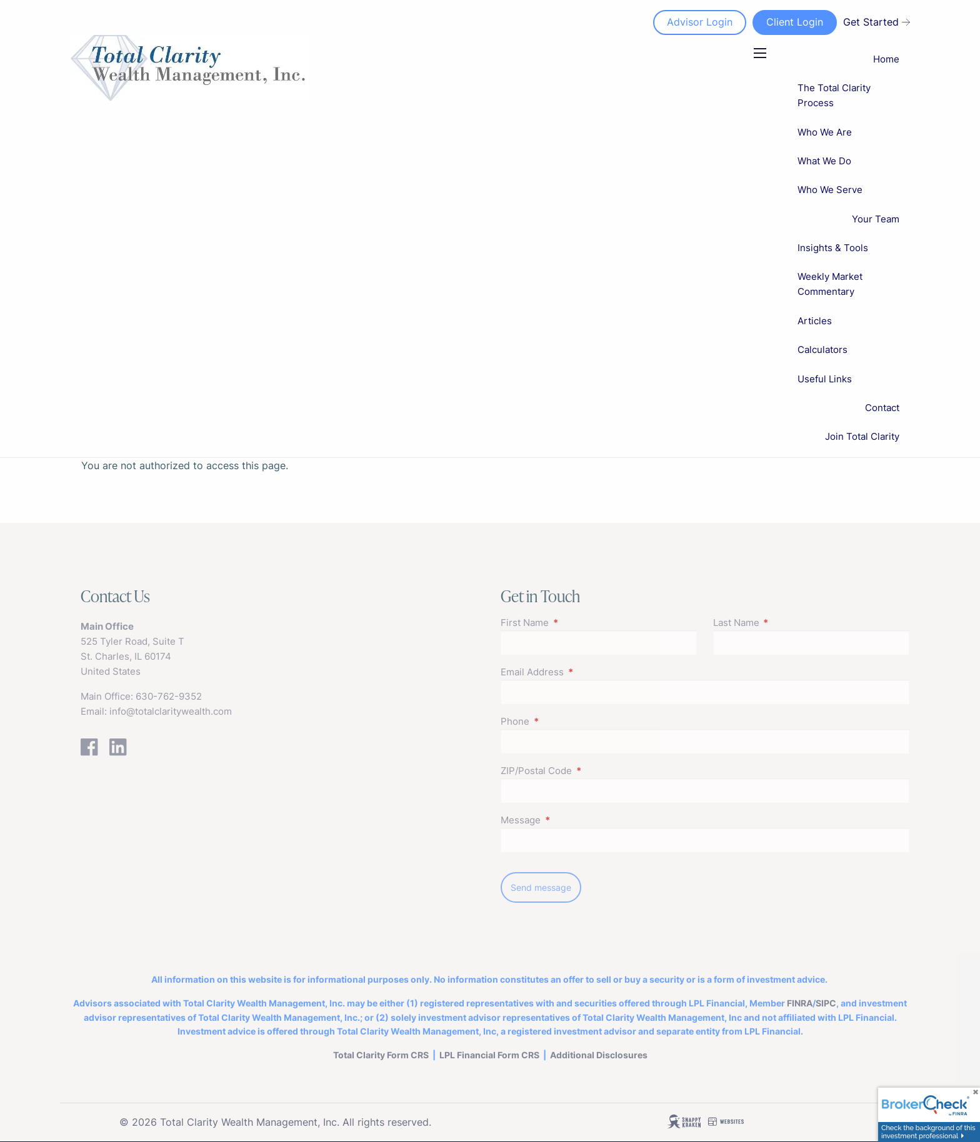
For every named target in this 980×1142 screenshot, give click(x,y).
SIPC (826, 1003)
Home (886, 59)
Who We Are (825, 132)
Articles (815, 321)
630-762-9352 (169, 696)
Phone (563, 721)
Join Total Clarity (862, 436)
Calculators (823, 349)
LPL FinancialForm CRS (489, 1055)
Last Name (784, 622)
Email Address (581, 672)
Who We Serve (830, 190)
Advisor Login (699, 22)
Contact (882, 408)
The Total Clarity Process (834, 95)
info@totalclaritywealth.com (170, 711)
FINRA (799, 1003)
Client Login (794, 22)
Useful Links (825, 379)
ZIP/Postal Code (585, 771)
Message (569, 820)
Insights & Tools (833, 248)
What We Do (824, 161)
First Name (573, 622)
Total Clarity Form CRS (381, 1055)
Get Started (876, 22)
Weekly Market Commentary (830, 284)
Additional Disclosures (599, 1055)
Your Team (875, 219)
